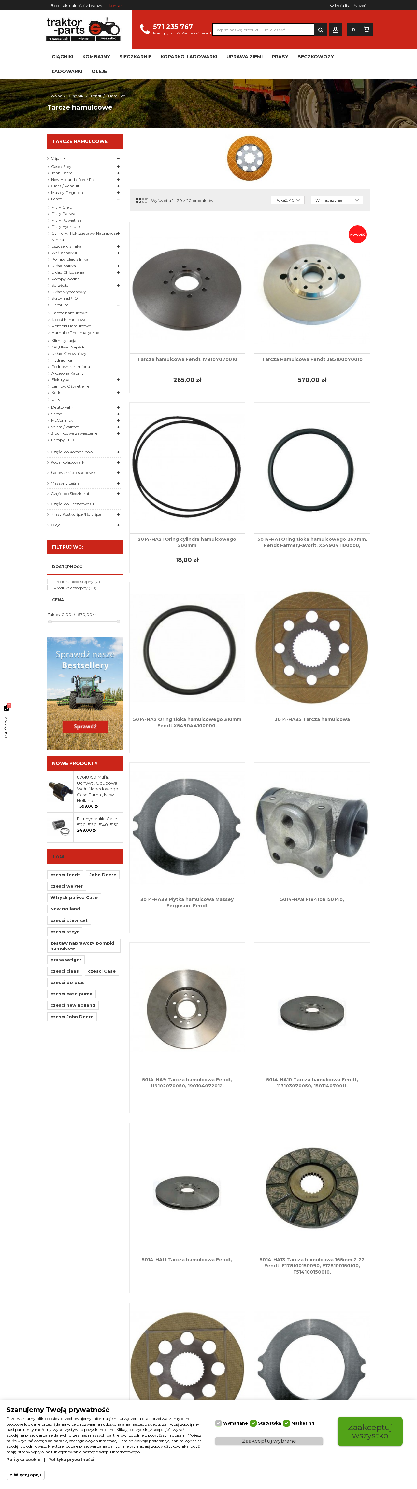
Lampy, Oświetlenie (70, 386)
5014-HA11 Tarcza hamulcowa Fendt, (187, 1260)
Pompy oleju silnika (69, 259)
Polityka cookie (24, 1459)
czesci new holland (72, 1005)
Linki (56, 399)
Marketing (302, 1423)
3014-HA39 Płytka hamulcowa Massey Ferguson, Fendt (187, 902)
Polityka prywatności (71, 1459)
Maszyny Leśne (65, 483)
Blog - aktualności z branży (76, 5)
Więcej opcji (27, 1474)
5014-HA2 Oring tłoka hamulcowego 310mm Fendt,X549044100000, (187, 723)
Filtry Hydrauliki (66, 226)
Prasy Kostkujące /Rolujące (76, 514)
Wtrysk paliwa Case (74, 897)
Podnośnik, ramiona (70, 366)
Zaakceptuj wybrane (269, 1441)
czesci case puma (71, 993)
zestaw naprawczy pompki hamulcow (82, 945)
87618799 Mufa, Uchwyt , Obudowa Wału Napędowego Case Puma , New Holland (97, 788)
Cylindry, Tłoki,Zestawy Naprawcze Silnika (84, 236)
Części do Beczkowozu (72, 503)
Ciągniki (58, 158)
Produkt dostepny (75, 587)
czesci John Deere (71, 1016)
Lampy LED (62, 439)
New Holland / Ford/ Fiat (73, 179)
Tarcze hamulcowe (70, 312)
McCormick (62, 420)
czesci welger (66, 886)
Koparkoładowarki (68, 462)
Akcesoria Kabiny (67, 373)
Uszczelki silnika (66, 246)
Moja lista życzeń (348, 5)
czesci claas (64, 971)
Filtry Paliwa (63, 213)
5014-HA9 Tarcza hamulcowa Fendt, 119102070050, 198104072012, (187, 1083)
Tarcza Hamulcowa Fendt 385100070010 (312, 359)
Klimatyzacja (63, 340)
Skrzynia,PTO (64, 298)
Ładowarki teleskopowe (73, 472)
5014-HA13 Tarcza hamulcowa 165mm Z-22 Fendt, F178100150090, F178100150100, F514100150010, (312, 1266)
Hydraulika (61, 360)
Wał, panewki (64, 252)
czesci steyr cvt (69, 920)
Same (56, 413)
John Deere (61, 173)
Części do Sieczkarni (70, 493)
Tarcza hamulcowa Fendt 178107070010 (187, 359)
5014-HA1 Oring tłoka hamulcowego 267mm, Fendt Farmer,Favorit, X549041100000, (312, 542)
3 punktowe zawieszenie (74, 433)
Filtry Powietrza (66, 220)
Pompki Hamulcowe (71, 325)
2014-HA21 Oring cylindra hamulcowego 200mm (187, 542)
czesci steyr (64, 931)
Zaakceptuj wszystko (370, 1431)
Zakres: (54, 614)
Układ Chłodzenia (67, 272)
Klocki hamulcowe (69, 319)
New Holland (65, 908)
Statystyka (269, 1423)
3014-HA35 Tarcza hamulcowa (312, 719)
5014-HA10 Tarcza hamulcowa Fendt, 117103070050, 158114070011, (312, 1083)
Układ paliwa (63, 265)
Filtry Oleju (61, 207)
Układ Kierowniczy (68, 353)
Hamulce (59, 304)
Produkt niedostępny (77, 581)
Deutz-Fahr (62, 407)
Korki (56, 392)
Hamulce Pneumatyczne (75, 332)
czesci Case (102, 971)
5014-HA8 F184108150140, (312, 899)
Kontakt (116, 5)
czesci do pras (67, 982)
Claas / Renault (65, 186)
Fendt (56, 199)
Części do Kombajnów (72, 451)
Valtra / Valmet (65, 426)
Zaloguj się (335, 29)
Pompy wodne (65, 278)
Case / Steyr (62, 166)
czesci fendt (65, 874)
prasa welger (65, 959)
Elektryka (60, 379)
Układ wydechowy (68, 291)
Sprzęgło (59, 285)
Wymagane (235, 1423)
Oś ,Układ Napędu (68, 347)
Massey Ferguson (67, 192)
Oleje (55, 524)
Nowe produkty (75, 763)
